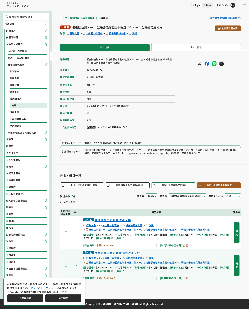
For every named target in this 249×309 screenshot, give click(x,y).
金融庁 (9, 214)
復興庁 (9, 166)
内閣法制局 (12, 37)
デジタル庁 (12, 153)
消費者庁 (11, 220)
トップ (63, 18)
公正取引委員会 (14, 193)
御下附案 (14, 71)
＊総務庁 (11, 248)
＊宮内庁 (11, 187)
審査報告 (14, 85)
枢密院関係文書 (117, 33)
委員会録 (14, 78)
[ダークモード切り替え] (202, 5)
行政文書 (74, 33)
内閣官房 (11, 30)
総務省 (9, 227)
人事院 (9, 139)
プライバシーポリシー (43, 288)
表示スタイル (216, 196)
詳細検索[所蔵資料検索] (83, 18)
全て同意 (63, 298)
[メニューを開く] (244, 5)
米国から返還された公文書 (22, 132)
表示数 (140, 196)
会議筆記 (14, 91)
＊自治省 (11, 261)
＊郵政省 (11, 254)
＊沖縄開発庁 (13, 180)
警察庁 (9, 207)
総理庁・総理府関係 (18, 57)
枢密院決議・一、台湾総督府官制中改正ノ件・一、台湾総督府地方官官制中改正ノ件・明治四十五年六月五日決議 (149, 229)
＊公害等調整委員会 (16, 268)
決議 (134, 33)
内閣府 (9, 146)
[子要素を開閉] (46, 24)
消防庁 (9, 241)
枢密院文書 (16, 125)
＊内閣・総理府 (94, 33)
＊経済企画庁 (13, 173)
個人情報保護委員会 (16, 200)
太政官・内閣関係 (17, 51)
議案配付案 (16, 98)
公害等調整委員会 (15, 234)
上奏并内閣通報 (18, 119)
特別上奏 (14, 112)
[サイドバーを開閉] (51, 56)
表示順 (163, 196)
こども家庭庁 (13, 159)
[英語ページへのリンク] (226, 5)
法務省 (9, 275)
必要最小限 (25, 298)
